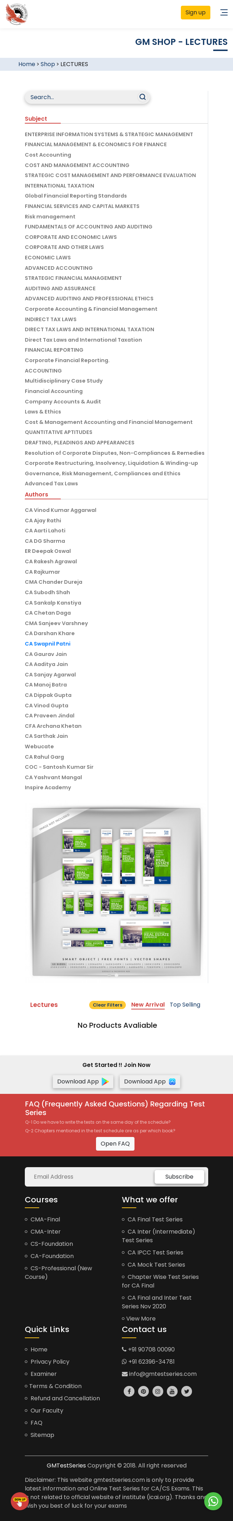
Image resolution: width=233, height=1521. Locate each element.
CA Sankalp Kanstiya (53, 602)
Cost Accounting (48, 154)
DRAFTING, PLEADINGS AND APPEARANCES (79, 442)
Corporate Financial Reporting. (67, 360)
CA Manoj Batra (46, 684)
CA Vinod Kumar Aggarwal (60, 510)
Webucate (39, 746)
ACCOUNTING (43, 370)
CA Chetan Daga (48, 612)
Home (26, 64)
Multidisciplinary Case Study (64, 380)
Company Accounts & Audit (63, 401)
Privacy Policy (47, 1362)
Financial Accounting (54, 391)
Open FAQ (115, 1143)
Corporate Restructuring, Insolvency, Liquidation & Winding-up (111, 463)
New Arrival (148, 1004)
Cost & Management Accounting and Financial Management (109, 422)
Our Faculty (44, 1410)
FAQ (33, 1423)
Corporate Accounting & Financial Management (91, 309)
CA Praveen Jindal (49, 715)
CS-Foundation (49, 1244)
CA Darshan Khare (50, 633)
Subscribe (179, 1177)
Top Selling (185, 1004)
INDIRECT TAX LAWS (51, 319)
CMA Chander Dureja (53, 582)
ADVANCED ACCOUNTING (59, 268)
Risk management (50, 216)
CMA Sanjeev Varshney (56, 623)
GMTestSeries (66, 1465)
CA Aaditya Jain (46, 664)
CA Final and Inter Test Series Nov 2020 (157, 1302)
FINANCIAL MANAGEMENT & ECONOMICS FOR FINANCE (96, 144)
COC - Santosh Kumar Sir (59, 767)
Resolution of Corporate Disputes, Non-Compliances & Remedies (115, 453)
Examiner (41, 1374)
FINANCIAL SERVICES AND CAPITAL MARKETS (82, 206)
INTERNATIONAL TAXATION (59, 185)
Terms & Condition (53, 1386)
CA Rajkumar (42, 571)
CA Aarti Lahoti (45, 530)
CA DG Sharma (45, 541)
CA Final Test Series (152, 1219)
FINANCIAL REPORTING (54, 349)
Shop (48, 64)
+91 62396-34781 (148, 1362)
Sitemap (39, 1435)
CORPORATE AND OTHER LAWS (64, 247)
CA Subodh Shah (47, 592)
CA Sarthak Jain (46, 736)
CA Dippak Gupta (48, 695)
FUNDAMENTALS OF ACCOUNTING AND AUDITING (88, 226)
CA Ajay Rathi (43, 520)
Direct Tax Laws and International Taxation (83, 339)
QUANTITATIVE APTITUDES (58, 432)
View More (139, 1318)
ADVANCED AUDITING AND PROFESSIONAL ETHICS (89, 298)
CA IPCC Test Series (152, 1252)
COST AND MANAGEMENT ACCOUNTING (77, 165)
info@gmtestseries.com (159, 1374)
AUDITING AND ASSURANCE (60, 288)
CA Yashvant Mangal (53, 777)
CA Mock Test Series (153, 1265)
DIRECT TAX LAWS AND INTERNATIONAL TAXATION (89, 329)
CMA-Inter (43, 1232)
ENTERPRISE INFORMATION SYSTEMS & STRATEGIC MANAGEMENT (109, 134)
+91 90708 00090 (148, 1349)
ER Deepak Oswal (48, 551)
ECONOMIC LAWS (48, 257)
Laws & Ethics (43, 411)
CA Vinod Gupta (46, 705)
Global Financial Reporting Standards (76, 195)
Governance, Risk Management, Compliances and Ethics (103, 473)
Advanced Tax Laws (51, 483)
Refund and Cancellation (62, 1398)
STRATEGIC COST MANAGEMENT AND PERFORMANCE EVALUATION (110, 175)
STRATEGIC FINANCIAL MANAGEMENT (73, 278)
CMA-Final (42, 1219)
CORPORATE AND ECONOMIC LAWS (71, 237)
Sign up (196, 12)
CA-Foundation (49, 1256)
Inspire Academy (48, 787)
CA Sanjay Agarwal (50, 674)
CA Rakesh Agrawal (51, 561)
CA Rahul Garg (44, 756)
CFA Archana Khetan (53, 726)
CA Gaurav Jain (46, 654)
